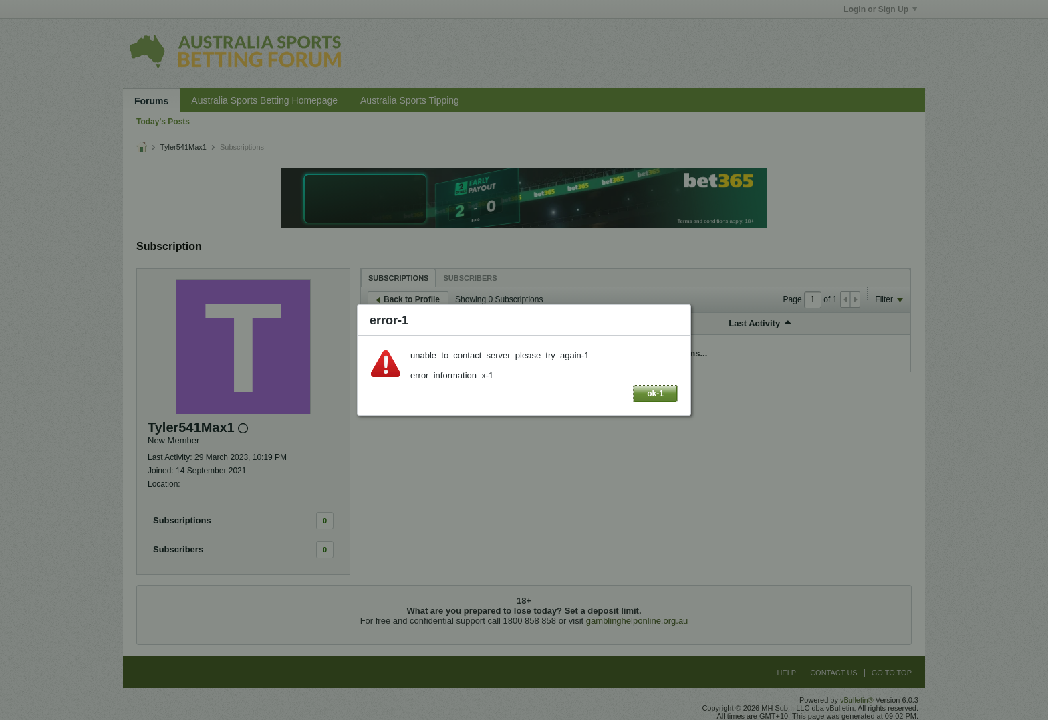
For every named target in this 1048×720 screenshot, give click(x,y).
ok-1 (655, 393)
